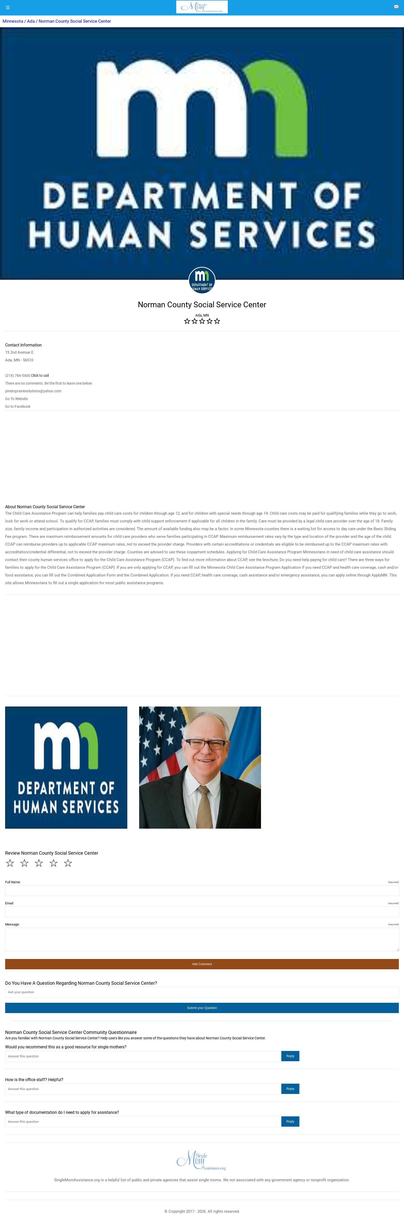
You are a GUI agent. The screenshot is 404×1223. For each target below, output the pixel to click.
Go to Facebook (17, 406)
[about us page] (396, 7)
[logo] (202, 7)
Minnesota (13, 21)
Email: (202, 903)
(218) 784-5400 (27, 375)
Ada (31, 21)
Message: (202, 924)
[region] (202, 459)
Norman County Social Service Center (75, 21)
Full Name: (202, 882)
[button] (66, 768)
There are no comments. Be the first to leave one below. (49, 383)
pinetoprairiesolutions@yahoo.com (33, 391)
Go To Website (16, 399)
